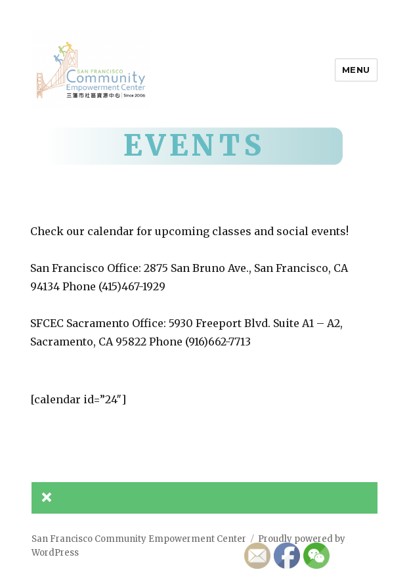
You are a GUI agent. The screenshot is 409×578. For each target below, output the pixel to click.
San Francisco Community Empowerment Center (139, 539)
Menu (356, 69)
